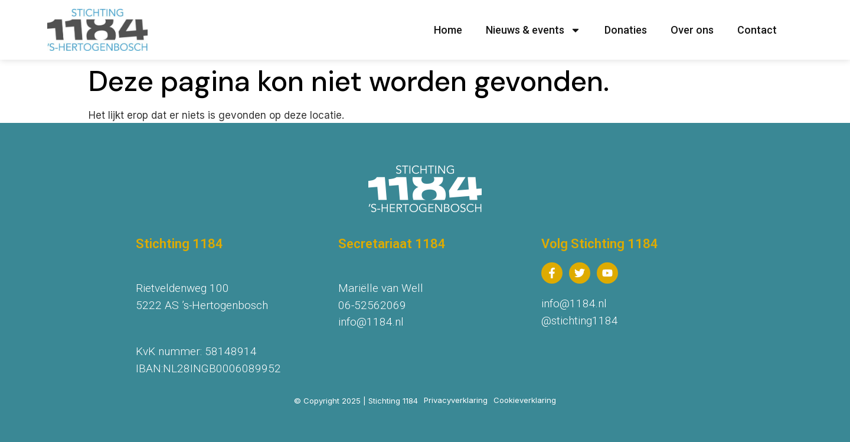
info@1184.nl (371, 322)
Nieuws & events (533, 30)
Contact (757, 30)
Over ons (692, 30)
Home (448, 30)
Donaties (625, 30)
